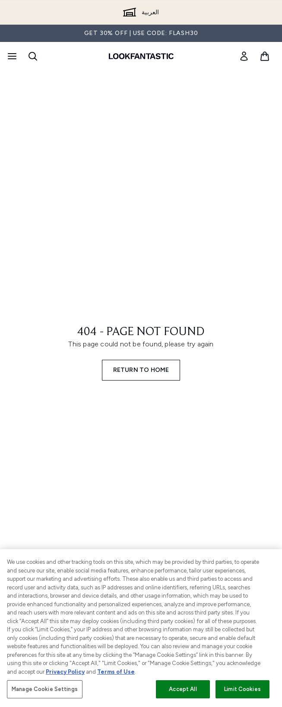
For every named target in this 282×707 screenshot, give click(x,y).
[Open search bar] (32, 56)
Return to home (141, 370)
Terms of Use (116, 672)
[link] (244, 56)
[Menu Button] (11, 56)
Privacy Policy (65, 672)
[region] (141, 628)
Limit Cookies (242, 689)
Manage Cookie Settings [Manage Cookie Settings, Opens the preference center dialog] (45, 689)
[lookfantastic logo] (141, 56)
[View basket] (264, 56)
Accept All (182, 689)
